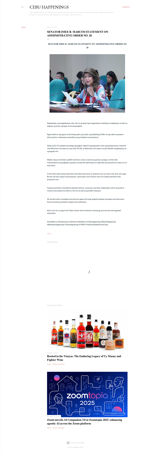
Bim (81, 447)
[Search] (126, 7)
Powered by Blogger (75, 442)
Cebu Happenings (49, 7)
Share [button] (23, 27)
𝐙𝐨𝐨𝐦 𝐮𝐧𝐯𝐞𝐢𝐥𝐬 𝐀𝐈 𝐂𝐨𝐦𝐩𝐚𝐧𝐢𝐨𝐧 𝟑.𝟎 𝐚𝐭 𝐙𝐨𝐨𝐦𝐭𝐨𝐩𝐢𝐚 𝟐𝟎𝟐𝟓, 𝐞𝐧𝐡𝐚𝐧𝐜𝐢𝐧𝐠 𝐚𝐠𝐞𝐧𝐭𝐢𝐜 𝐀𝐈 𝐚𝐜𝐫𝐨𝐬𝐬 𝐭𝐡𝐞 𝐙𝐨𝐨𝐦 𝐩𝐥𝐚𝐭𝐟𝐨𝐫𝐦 (84, 421)
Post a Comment (59, 364)
